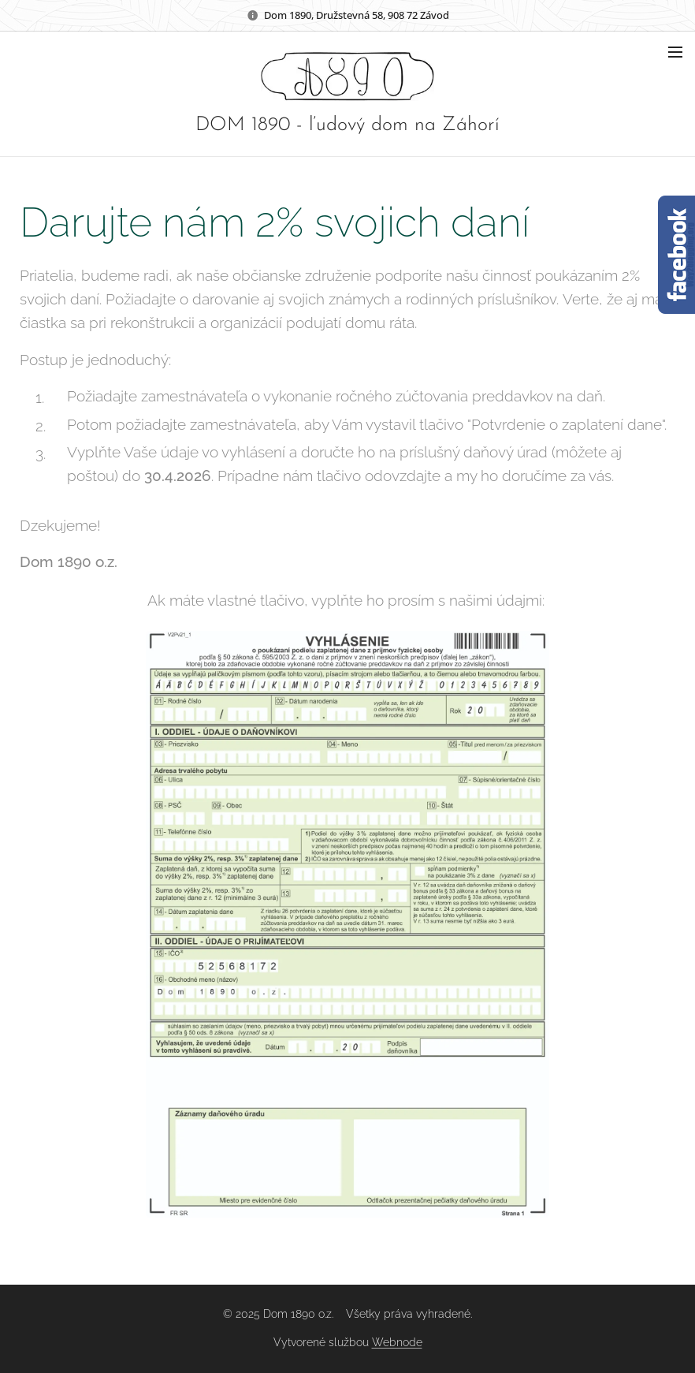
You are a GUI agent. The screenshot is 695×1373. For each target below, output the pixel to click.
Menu (675, 52)
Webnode (397, 1342)
